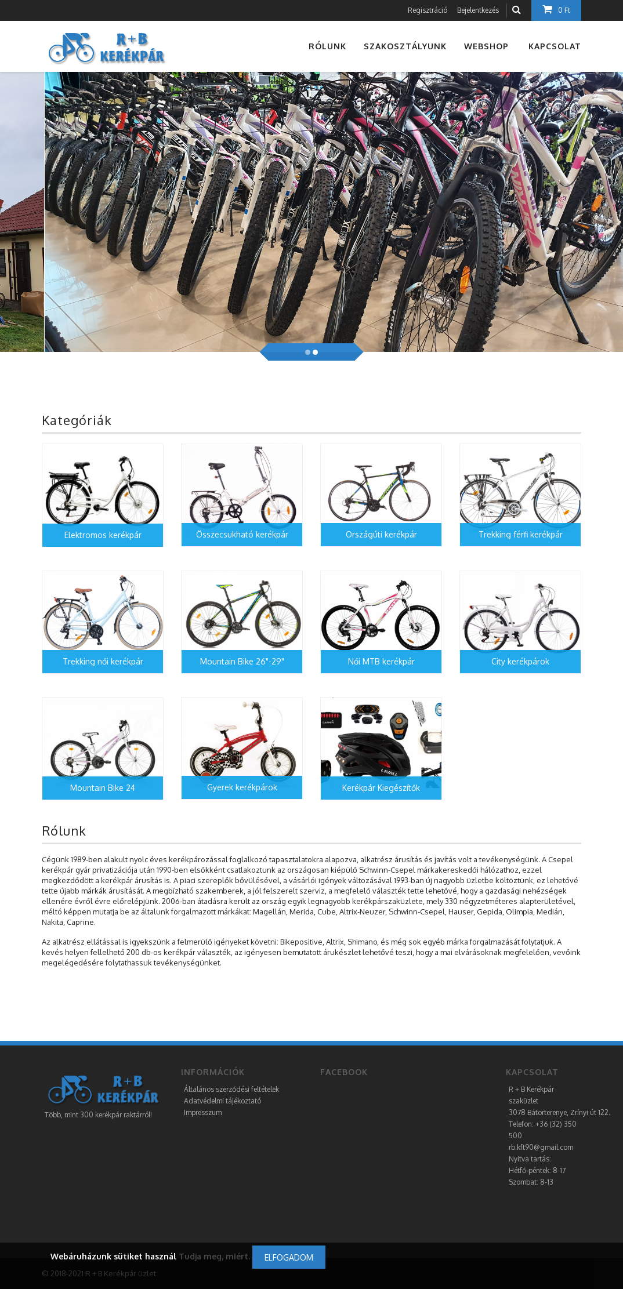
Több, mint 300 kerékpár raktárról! (98, 1114)
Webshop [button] (486, 46)
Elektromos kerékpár (103, 535)
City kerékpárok (520, 661)
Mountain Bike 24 (102, 788)
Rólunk (327, 46)
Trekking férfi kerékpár (521, 534)
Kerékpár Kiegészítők (381, 788)
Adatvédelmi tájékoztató (222, 1100)
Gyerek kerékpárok (242, 787)
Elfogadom (289, 1257)
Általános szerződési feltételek (231, 1089)
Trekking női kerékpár (103, 661)
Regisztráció (427, 10)
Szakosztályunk (405, 46)
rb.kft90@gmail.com (541, 1147)
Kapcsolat (554, 46)
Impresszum (203, 1112)
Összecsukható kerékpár (242, 534)
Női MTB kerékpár (381, 661)
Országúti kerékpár (381, 534)
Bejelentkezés (478, 10)
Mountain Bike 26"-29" (242, 661)
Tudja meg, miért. (214, 1256)
